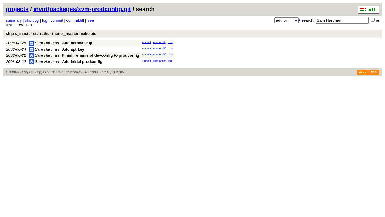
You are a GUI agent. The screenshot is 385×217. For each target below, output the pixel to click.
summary (14, 20)
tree (90, 20)
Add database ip (77, 43)
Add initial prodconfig (82, 61)
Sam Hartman (44, 43)
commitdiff (75, 20)
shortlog (32, 20)
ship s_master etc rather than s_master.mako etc (51, 33)
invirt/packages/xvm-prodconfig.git (82, 9)
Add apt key (73, 49)
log (44, 20)
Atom (362, 72)
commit (57, 20)
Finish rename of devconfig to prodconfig (100, 55)
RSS (374, 72)
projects (17, 9)
